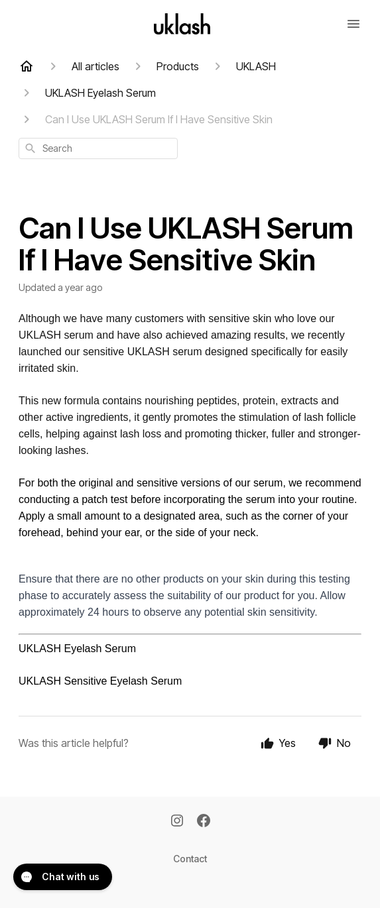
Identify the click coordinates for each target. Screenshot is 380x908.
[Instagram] (177, 822)
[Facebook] (204, 822)
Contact (190, 858)
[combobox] (98, 148)
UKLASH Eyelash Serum (77, 648)
